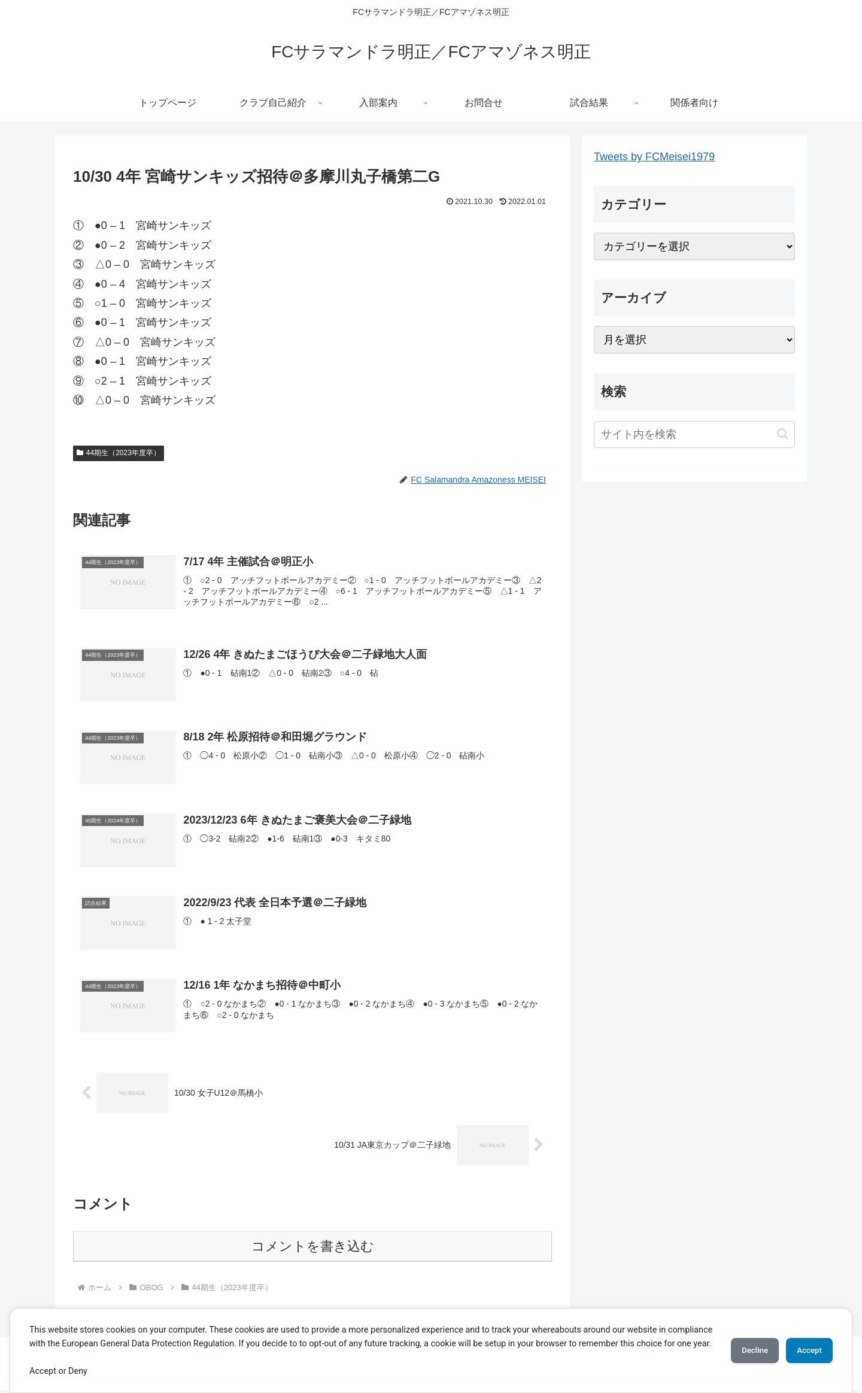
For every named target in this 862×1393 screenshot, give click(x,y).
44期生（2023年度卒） (118, 453)
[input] (694, 434)
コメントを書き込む (312, 1249)
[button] (782, 434)
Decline (742, 1343)
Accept (805, 1343)
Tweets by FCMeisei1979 (654, 157)
